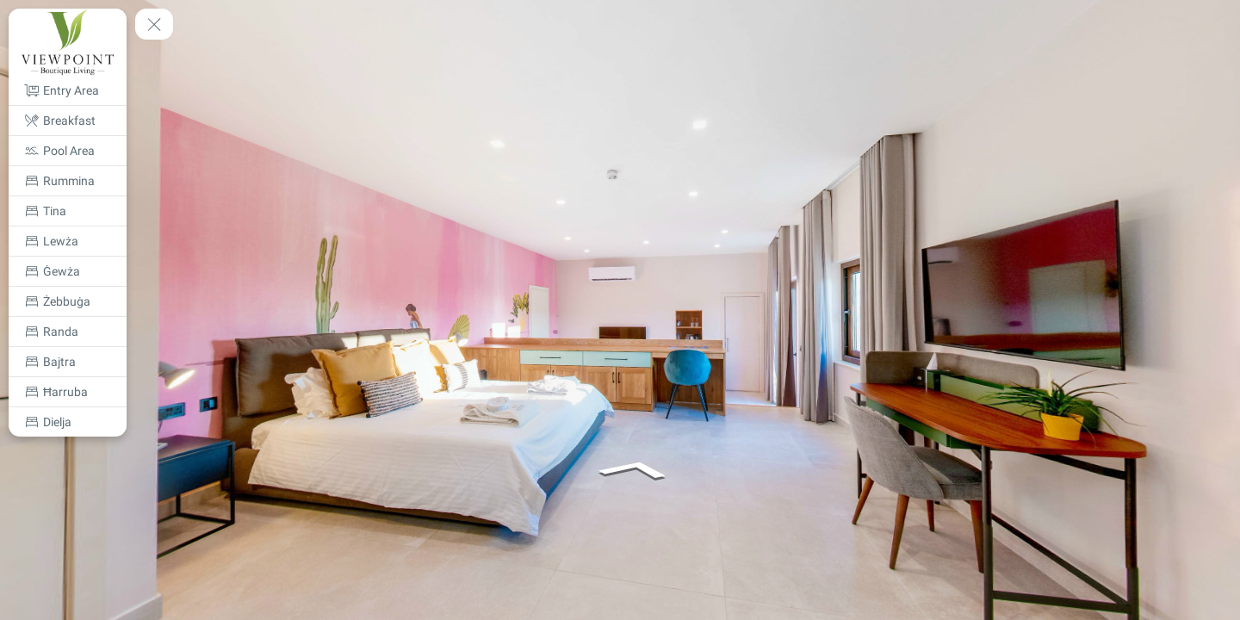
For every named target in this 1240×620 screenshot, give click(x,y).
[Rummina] (68, 180)
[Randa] (68, 331)
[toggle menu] (154, 24)
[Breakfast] (68, 120)
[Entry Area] (68, 90)
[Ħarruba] (68, 391)
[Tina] (68, 211)
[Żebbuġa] (68, 301)
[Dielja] (68, 422)
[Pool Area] (68, 150)
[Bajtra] (68, 361)
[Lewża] (68, 241)
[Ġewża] (68, 271)
